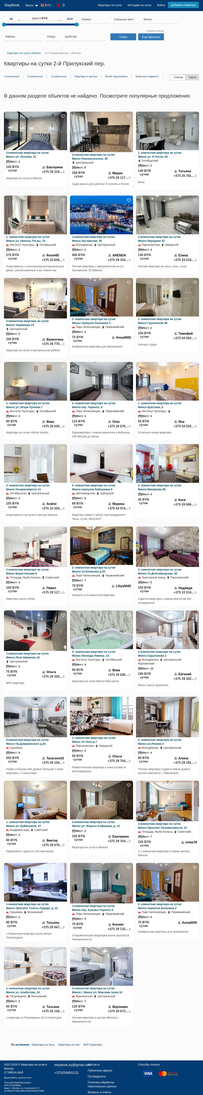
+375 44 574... (119, 508)
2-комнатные (35, 76)
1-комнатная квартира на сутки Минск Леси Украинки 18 (27, 655)
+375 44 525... (185, 426)
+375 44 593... (185, 338)
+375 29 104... (53, 762)
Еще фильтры (151, 37)
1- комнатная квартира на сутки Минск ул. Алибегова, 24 (27, 990)
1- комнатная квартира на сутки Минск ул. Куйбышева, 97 (27, 824)
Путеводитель (97, 1076)
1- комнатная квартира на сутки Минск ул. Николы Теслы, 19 (27, 238)
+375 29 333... (119, 260)
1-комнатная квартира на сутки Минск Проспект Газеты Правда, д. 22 (32, 906)
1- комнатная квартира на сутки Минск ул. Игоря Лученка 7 (27, 405)
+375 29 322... (185, 678)
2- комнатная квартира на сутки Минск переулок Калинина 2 (159, 906)
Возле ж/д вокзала (116, 76)
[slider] (4, 24)
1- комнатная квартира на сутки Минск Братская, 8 (159, 405)
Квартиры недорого (147, 76)
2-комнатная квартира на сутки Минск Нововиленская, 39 (93, 156)
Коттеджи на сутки (139, 5)
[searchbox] (94, 19)
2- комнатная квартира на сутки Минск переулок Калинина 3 (93, 321)
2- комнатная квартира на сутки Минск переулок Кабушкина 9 (93, 487)
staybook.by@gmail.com (72, 1065)
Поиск (123, 37)
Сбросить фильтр (154, 31)
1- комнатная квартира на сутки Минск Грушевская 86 (159, 321)
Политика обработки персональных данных (102, 1084)
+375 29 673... (119, 1011)
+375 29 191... (185, 762)
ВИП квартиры (92, 1044)
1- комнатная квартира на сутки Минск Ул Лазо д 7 (93, 739)
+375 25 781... (185, 175)
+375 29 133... (119, 929)
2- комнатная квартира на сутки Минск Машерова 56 (159, 487)
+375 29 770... (53, 344)
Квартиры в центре (86, 76)
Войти (161, 5)
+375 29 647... (53, 927)
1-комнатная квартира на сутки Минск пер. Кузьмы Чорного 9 (93, 907)
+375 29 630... (53, 426)
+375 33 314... (185, 592)
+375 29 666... (185, 504)
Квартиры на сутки (110, 5)
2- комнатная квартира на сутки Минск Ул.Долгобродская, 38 (159, 571)
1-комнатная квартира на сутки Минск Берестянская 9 (27, 571)
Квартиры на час (69, 1044)
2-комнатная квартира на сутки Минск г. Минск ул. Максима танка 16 (97, 990)
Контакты (94, 1064)
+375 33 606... (53, 260)
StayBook (11, 5)
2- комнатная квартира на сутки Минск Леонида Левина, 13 (93, 653)
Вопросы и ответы (99, 1092)
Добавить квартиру (183, 5)
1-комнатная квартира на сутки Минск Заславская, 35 (93, 238)
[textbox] (124, 19)
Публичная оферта (100, 1070)
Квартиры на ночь (43, 1044)
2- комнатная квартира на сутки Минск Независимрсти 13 (27, 487)
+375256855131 (66, 1073)
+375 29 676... (119, 426)
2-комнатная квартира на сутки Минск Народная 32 (159, 238)
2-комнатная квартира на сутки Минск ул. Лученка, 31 (27, 154)
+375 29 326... (53, 676)
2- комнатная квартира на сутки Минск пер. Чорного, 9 (93, 405)
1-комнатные (11, 76)
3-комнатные (58, 76)
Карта (192, 77)
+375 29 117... (119, 177)
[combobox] (94, 20)
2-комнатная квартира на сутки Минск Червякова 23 (27, 323)
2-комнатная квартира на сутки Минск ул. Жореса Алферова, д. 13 (96, 824)
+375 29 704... (119, 761)
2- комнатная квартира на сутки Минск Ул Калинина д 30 (93, 569)
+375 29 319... (53, 171)
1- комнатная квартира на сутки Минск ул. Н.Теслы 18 (159, 154)
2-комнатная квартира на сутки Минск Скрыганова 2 (159, 653)
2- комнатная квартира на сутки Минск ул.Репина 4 (159, 741)
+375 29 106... (53, 1011)
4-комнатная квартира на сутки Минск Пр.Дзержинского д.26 (27, 741)
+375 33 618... (185, 260)
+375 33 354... (53, 508)
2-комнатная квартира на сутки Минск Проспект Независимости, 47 (162, 825)
